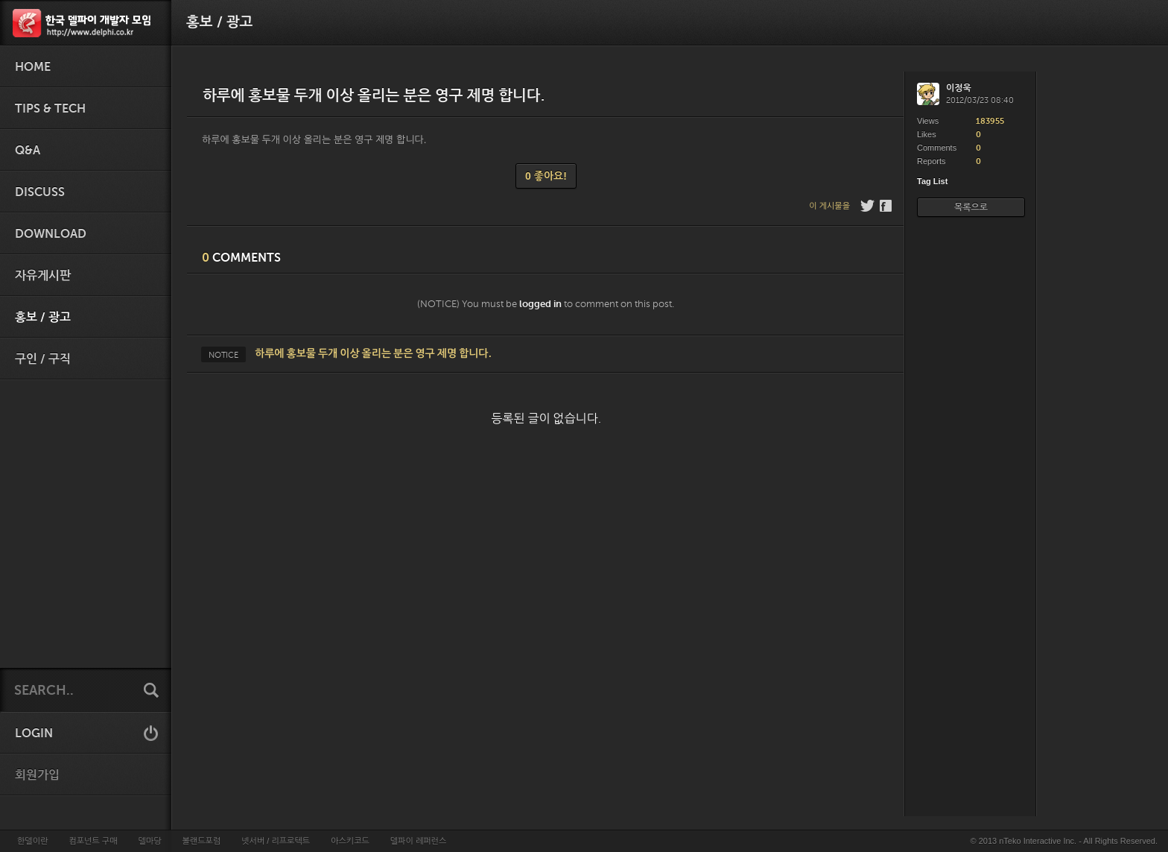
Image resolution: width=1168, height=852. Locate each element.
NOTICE (223, 354)
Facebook (887, 206)
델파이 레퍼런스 (418, 840)
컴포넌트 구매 (93, 840)
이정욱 (958, 88)
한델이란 (32, 840)
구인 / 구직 (43, 359)
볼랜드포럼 (201, 840)
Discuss (40, 192)
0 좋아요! (546, 176)
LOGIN (34, 733)
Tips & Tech (50, 109)
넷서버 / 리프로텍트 (275, 840)
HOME (33, 67)
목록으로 (971, 207)
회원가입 (37, 775)
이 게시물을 (829, 206)
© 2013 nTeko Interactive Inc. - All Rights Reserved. (1064, 840)
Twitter (867, 206)
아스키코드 (350, 840)
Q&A (27, 150)
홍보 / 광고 (43, 317)
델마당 (149, 840)
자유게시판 (43, 276)
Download (50, 234)
